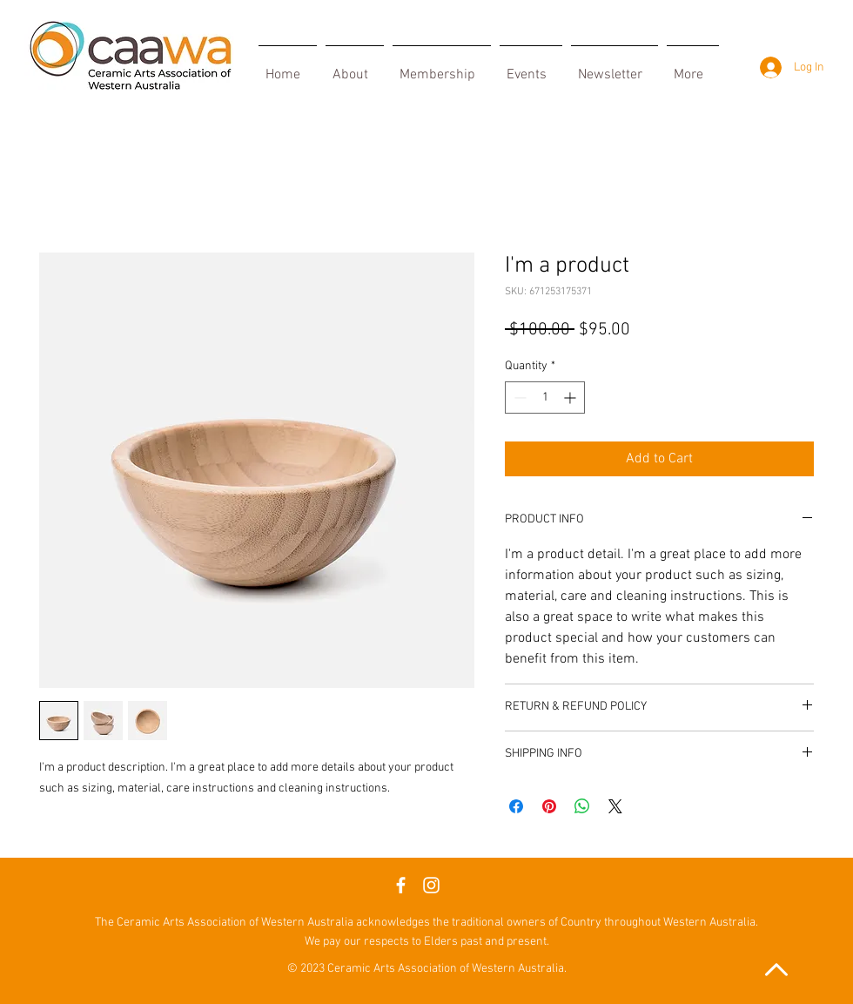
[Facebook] (401, 885)
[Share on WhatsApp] (582, 806)
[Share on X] (615, 806)
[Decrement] (518, 397)
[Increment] (571, 397)
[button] (441, 67)
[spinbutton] (545, 397)
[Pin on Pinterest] (549, 806)
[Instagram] (431, 885)
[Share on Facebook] (516, 806)
